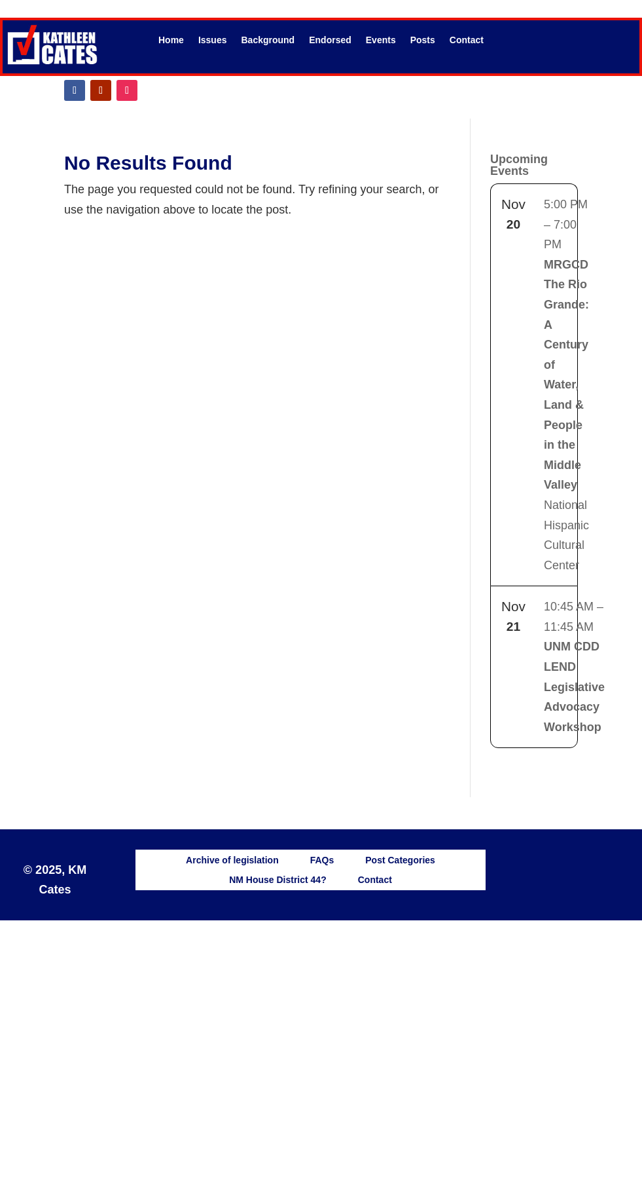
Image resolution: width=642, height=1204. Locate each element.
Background (268, 40)
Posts (422, 40)
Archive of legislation (232, 860)
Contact (467, 40)
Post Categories (400, 860)
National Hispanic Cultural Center (566, 385)
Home (171, 40)
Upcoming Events (519, 165)
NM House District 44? (278, 879)
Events (381, 40)
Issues (212, 40)
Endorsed (330, 40)
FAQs (322, 860)
